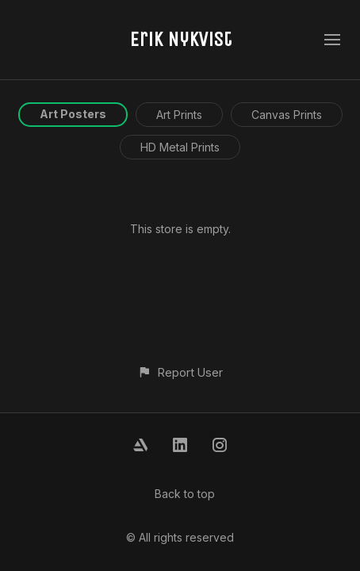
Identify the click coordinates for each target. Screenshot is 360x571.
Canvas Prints (286, 114)
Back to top (185, 493)
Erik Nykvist (180, 39)
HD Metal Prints (180, 147)
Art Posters (73, 114)
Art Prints (179, 114)
